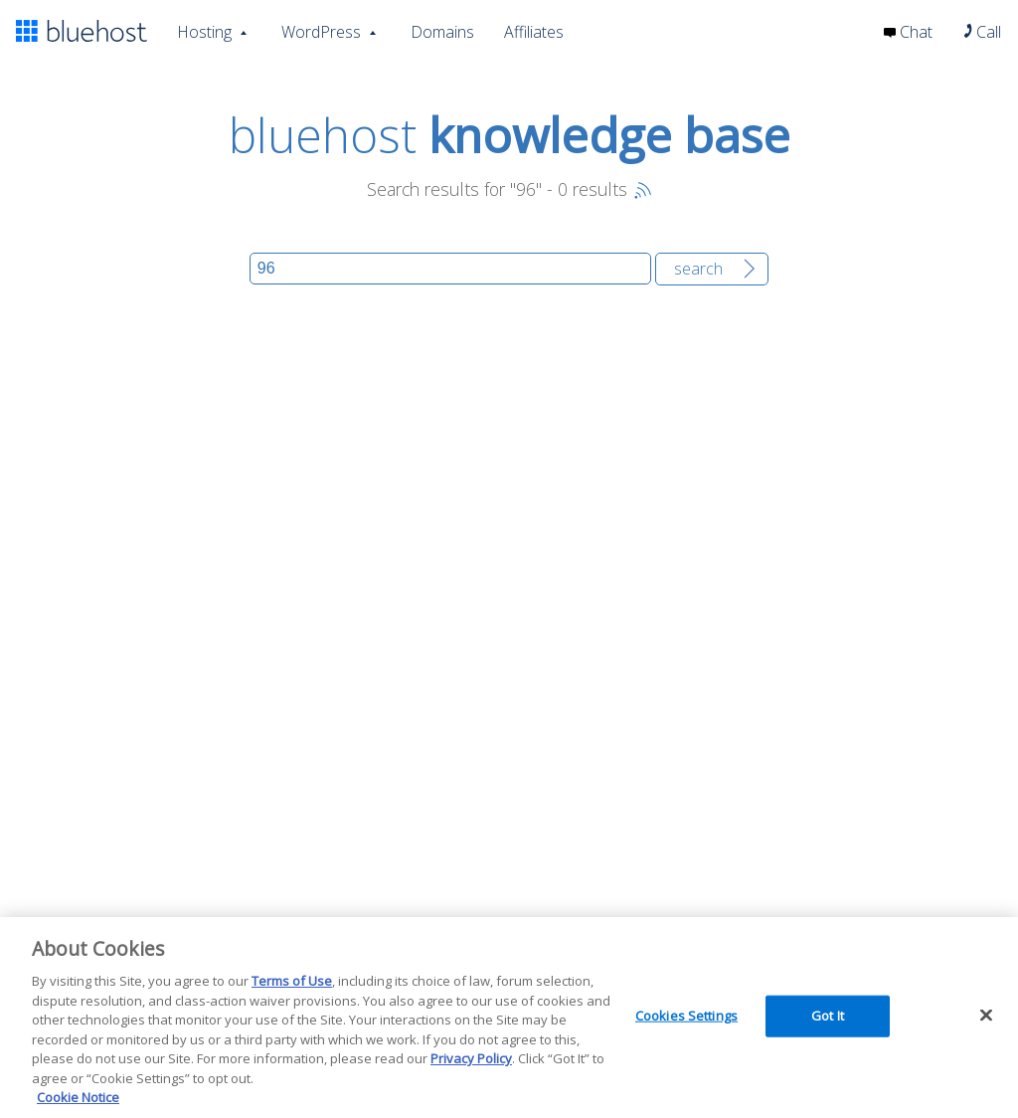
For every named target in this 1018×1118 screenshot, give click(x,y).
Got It (827, 1016)
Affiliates (534, 32)
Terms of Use (292, 981)
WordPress (321, 30)
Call (982, 32)
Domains (442, 32)
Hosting (204, 30)
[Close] (986, 1015)
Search (698, 269)
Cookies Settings (686, 1016)
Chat (908, 32)
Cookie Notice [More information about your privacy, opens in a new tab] (78, 1097)
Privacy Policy (471, 1058)
